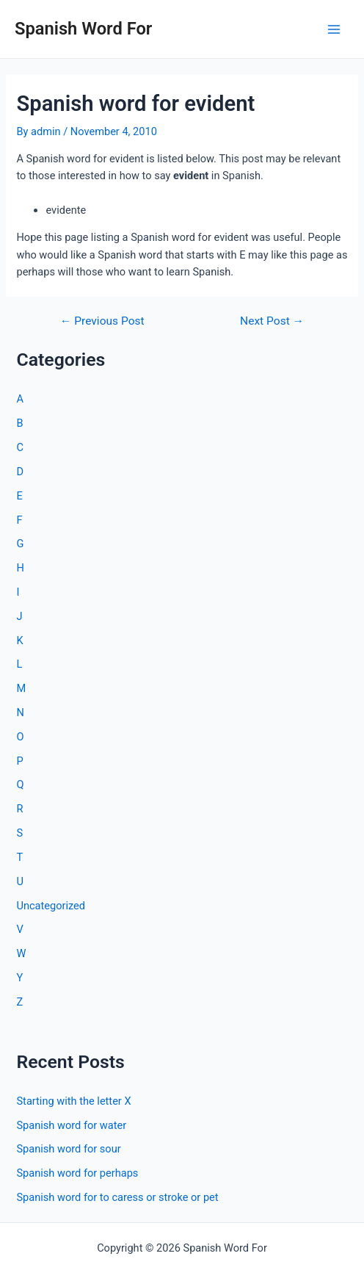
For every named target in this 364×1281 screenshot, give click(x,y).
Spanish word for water (71, 1125)
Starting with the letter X (73, 1101)
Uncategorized (50, 905)
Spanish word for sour (68, 1148)
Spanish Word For (83, 28)
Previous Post (102, 322)
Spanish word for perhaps (77, 1173)
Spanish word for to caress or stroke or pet (117, 1197)
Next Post (272, 322)
